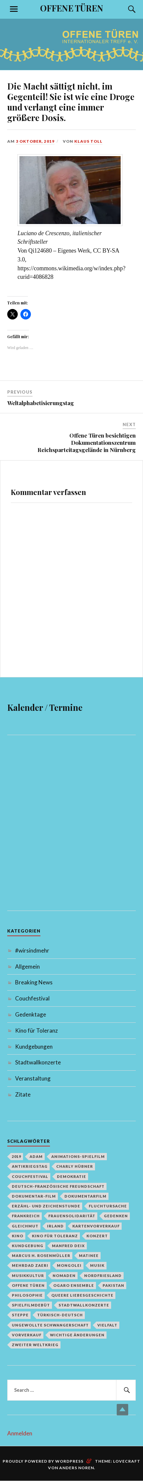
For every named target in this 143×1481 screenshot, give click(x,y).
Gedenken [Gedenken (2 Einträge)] (116, 1216)
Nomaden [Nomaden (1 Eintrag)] (64, 1275)
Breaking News (34, 982)
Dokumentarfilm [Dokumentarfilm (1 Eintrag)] (85, 1196)
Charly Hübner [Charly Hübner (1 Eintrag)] (74, 1166)
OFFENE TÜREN (71, 7)
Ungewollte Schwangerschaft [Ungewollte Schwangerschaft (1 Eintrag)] (50, 1325)
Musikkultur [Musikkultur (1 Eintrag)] (28, 1275)
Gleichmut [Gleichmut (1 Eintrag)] (25, 1226)
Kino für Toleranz (36, 1030)
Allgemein (27, 966)
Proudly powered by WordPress (43, 1461)
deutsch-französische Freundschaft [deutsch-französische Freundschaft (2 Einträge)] (58, 1186)
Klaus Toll (88, 141)
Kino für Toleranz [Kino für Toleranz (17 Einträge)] (55, 1236)
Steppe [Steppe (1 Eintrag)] (20, 1315)
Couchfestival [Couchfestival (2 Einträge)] (30, 1176)
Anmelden (19, 1433)
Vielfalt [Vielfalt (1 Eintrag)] (107, 1325)
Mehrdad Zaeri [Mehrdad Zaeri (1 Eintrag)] (30, 1265)
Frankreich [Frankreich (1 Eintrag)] (26, 1216)
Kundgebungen (34, 1046)
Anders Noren (76, 1467)
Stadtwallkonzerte (38, 1062)
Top (122, 1409)
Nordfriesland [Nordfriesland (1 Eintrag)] (103, 1275)
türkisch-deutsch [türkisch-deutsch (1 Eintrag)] (60, 1315)
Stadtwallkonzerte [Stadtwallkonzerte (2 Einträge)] (84, 1305)
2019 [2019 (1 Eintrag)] (16, 1156)
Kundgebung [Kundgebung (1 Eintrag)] (27, 1246)
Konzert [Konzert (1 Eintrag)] (97, 1236)
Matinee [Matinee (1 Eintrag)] (89, 1255)
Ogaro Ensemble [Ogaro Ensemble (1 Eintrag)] (73, 1285)
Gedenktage (30, 1014)
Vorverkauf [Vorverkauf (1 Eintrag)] (26, 1335)
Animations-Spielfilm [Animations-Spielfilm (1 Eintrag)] (78, 1156)
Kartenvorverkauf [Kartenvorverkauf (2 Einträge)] (96, 1226)
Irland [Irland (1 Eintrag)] (55, 1226)
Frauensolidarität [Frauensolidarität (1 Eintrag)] (71, 1216)
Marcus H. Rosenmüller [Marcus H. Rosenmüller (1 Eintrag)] (41, 1255)
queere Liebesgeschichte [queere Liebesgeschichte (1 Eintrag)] (82, 1295)
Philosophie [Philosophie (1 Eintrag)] (27, 1295)
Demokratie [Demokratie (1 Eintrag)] (71, 1176)
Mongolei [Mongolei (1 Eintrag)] (69, 1265)
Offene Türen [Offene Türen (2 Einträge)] (28, 1285)
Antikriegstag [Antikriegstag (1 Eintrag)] (30, 1166)
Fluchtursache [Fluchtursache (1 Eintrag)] (108, 1206)
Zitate (23, 1094)
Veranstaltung (33, 1078)
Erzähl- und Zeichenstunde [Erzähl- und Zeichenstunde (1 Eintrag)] (46, 1206)
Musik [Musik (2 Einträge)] (97, 1265)
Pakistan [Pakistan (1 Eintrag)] (113, 1285)
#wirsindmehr (32, 950)
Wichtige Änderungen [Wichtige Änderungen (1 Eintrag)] (77, 1335)
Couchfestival (32, 998)
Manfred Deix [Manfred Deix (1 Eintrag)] (68, 1246)
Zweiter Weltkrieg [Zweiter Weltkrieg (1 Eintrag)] (35, 1345)
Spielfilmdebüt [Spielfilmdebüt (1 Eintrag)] (31, 1305)
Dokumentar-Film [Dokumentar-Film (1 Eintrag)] (34, 1196)
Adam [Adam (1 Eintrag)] (36, 1156)
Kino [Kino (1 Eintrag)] (17, 1236)
